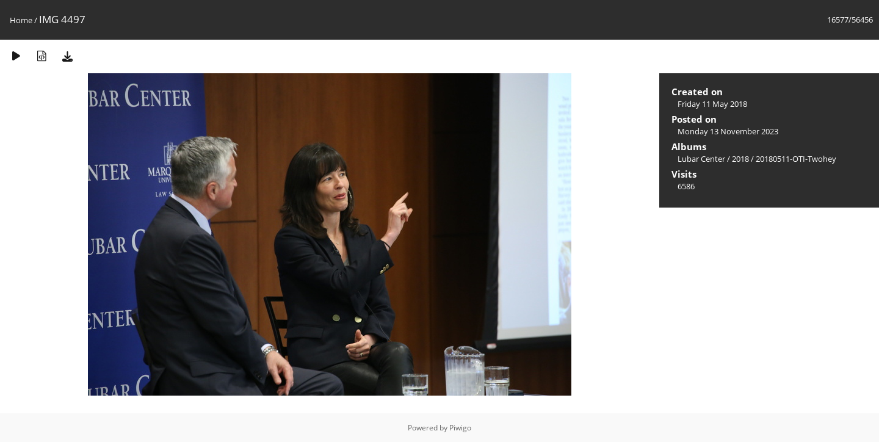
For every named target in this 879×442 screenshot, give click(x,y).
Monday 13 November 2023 (728, 131)
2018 (740, 158)
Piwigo (460, 427)
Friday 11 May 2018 (712, 103)
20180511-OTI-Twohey (796, 158)
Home (21, 20)
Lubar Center (701, 158)
